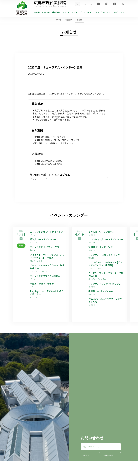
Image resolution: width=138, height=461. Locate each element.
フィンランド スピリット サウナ (45, 246)
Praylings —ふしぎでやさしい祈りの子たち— (47, 293)
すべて (58, 20)
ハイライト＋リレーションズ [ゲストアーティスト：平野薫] (47, 256)
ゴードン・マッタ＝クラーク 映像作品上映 (47, 267)
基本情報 (56, 12)
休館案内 (68, 20)
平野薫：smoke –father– (42, 283)
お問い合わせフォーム (91, 446)
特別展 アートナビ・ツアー (44, 239)
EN (91, 4)
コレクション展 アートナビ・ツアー (47, 231)
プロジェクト (85, 12)
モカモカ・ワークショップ (101, 231)
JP (85, 4)
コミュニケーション (101, 12)
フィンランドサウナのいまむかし (46, 275)
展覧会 (37, 12)
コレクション (118, 12)
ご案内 (79, 20)
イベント (46, 12)
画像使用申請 (108, 455)
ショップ (69, 12)
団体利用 (86, 455)
